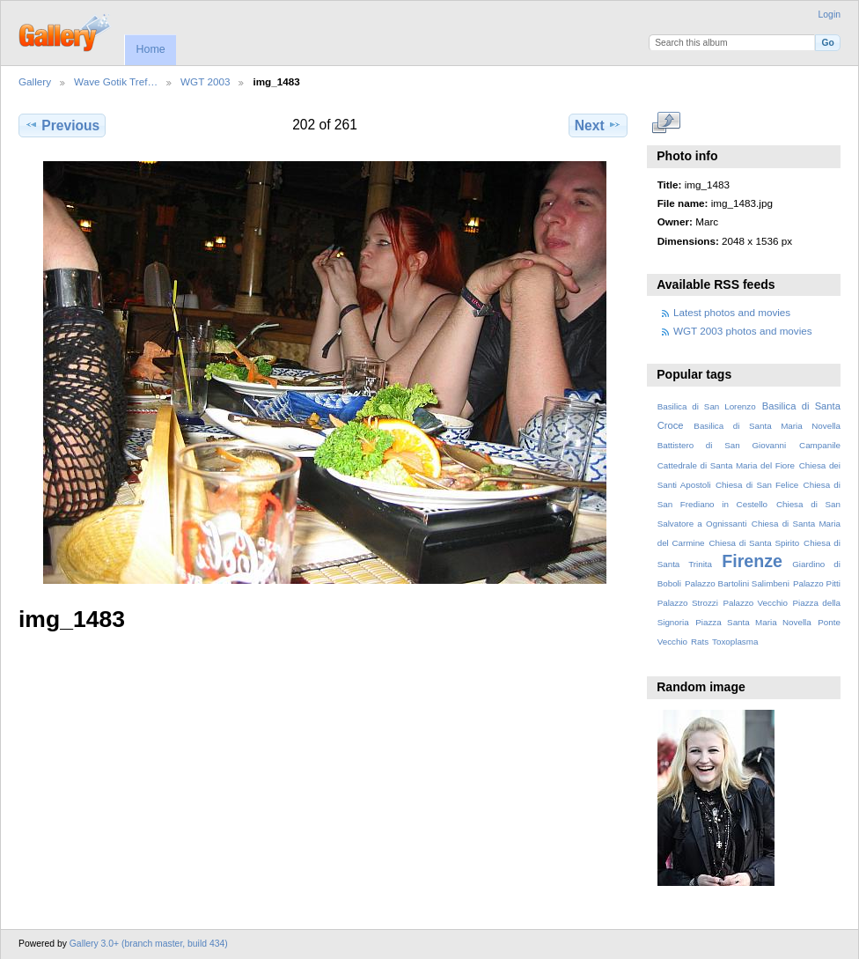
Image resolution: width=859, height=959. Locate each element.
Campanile (820, 445)
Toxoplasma (735, 641)
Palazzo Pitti (817, 583)
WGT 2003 (205, 81)
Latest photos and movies (731, 312)
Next (598, 125)
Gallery (34, 81)
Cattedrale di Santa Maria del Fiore (726, 465)
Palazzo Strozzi (687, 603)
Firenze (752, 561)
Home (150, 49)
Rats (699, 641)
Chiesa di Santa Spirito (753, 543)
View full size (667, 123)
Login (830, 14)
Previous (62, 125)
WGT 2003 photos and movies (742, 330)
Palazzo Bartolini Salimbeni (737, 583)
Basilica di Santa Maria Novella (767, 426)
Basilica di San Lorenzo (706, 406)
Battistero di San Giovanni (721, 445)
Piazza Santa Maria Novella (753, 622)
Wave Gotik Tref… (116, 81)
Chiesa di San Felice (757, 485)
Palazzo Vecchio (755, 603)
